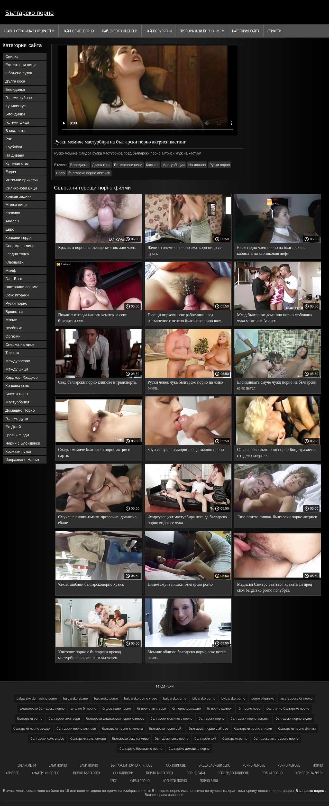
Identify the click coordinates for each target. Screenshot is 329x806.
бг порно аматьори (151, 708)
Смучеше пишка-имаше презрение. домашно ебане (97, 520)
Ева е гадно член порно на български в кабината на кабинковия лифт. (271, 250)
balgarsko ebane (75, 698)
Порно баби (196, 773)
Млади (11, 320)
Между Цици (16, 369)
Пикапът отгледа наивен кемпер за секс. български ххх (93, 318)
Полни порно (272, 773)
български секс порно (171, 738)
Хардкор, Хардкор (21, 377)
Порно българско (86, 773)
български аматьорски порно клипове (115, 718)
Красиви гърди (18, 237)
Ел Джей (13, 426)
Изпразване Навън (22, 459)
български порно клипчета (122, 728)
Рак (8, 139)
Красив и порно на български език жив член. (97, 247)
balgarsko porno (106, 698)
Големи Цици (17, 122)
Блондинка (15, 89)
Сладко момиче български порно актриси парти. (94, 452)
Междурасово (17, 361)
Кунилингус (15, 106)
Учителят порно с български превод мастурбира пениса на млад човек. (89, 655)
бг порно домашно (186, 708)
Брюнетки (14, 311)
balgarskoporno (174, 698)
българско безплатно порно (141, 748)
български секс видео (47, 738)
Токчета (12, 352)
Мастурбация (17, 402)
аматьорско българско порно (42, 708)
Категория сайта (246, 30)
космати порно (174, 780)
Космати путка (18, 451)
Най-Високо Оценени (120, 30)
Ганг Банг (13, 278)
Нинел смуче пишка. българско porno (180, 584)
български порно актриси (89, 173)
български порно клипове (76, 728)
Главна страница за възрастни (29, 30)
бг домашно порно (116, 708)
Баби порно (58, 765)
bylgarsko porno (233, 698)
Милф (10, 270)
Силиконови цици (21, 188)
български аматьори (64, 718)
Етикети (274, 30)
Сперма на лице (19, 245)
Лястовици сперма (22, 287)
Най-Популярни (158, 30)
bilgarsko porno (204, 698)
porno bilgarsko (262, 698)
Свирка (12, 56)
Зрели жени (27, 765)
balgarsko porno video (140, 698)
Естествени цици (20, 64)
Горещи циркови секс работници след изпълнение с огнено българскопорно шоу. (185, 318)
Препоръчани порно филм (202, 30)
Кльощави (14, 262)
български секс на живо (130, 738)
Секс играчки (17, 295)
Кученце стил (17, 163)
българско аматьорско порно (276, 738)
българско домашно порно (188, 748)
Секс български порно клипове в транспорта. (97, 382)
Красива (12, 213)
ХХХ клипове (176, 765)
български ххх (205, 738)
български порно (212, 718)
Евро (9, 229)
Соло (60, 173)
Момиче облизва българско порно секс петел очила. (187, 655)
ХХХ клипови (123, 773)
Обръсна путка (18, 73)
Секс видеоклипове (233, 773)
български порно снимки (253, 728)
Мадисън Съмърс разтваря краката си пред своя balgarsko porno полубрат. (274, 587)
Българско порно (29, 12)
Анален (12, 221)
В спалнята (15, 130)
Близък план (16, 394)
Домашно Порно (20, 410)
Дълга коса (15, 81)
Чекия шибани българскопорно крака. (91, 584)
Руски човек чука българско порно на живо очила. (185, 385)
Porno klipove (254, 765)
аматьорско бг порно (296, 698)
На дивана (14, 155)
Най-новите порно (78, 30)
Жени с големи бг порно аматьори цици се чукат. (185, 250)
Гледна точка (17, 254)
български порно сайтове (208, 728)
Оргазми (13, 336)
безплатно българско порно (287, 708)
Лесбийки (13, 328)
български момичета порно (171, 718)
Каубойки (13, 147)
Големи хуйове (18, 97)
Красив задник (18, 196)
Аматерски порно (46, 773)
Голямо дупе (16, 418)
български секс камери (88, 738)
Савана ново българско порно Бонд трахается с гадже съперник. (276, 452)
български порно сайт (166, 728)
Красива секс (17, 385)
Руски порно (16, 303)
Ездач (10, 171)
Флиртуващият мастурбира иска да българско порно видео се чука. (187, 520)
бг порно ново (249, 708)
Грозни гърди (17, 435)
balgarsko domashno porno (36, 698)
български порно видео (294, 718)
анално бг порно (83, 708)
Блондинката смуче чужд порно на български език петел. (276, 385)
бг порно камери (219, 708)
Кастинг (152, 165)
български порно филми (297, 728)
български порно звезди (31, 728)
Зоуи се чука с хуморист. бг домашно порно (186, 449)
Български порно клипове (132, 765)
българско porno (235, 738)
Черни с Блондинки (22, 443)
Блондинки (15, 114)
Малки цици (16, 204)
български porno (29, 718)
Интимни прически (22, 180)
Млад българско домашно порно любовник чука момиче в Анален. (274, 318)
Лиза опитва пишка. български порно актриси (277, 517)
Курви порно (140, 780)
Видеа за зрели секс (214, 765)
